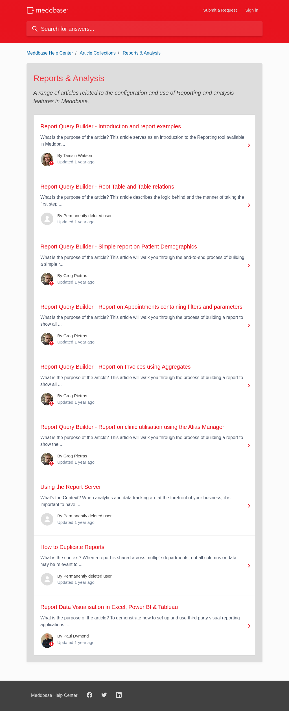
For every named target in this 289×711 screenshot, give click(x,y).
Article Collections (98, 53)
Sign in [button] (251, 10)
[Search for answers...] (144, 29)
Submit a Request (220, 10)
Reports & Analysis (142, 53)
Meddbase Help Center (50, 53)
